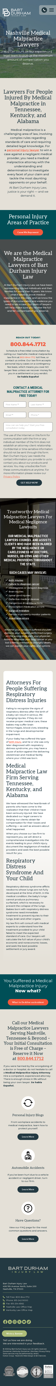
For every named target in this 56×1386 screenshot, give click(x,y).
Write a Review (14, 1334)
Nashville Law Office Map (17, 1307)
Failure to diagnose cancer (24, 584)
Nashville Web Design (24, 1356)
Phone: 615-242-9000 (15, 1300)
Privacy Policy (11, 476)
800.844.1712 (28, 344)
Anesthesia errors (19, 618)
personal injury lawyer (23, 150)
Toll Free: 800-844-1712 (16, 1297)
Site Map (34, 1351)
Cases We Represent (28, 232)
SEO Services (40, 1356)
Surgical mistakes (19, 610)
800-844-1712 (27, 357)
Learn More (28, 1137)
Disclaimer (7, 1351)
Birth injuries (16, 580)
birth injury (15, 741)
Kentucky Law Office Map (18, 1310)
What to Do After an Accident (28, 1002)
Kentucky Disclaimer (21, 1351)
